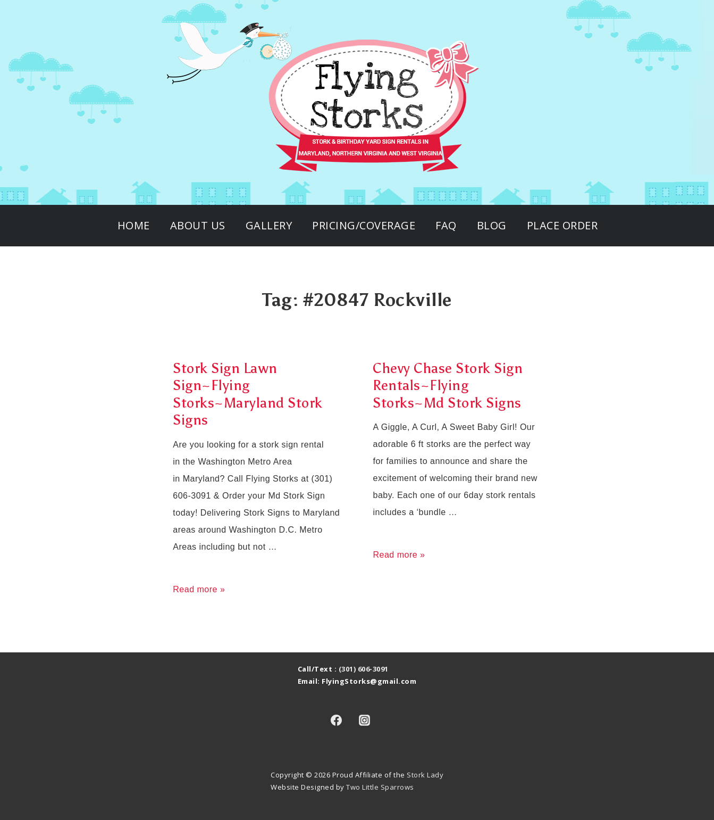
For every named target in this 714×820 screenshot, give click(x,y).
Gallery (269, 225)
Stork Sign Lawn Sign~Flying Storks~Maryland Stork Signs (248, 394)
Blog (492, 225)
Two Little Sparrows (380, 787)
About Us (197, 225)
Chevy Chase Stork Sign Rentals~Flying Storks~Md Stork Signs (448, 385)
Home (133, 225)
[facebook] (336, 720)
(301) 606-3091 (364, 669)
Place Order (562, 225)
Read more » (199, 589)
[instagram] (365, 720)
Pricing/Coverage (363, 225)
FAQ (446, 225)
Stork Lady (425, 775)
